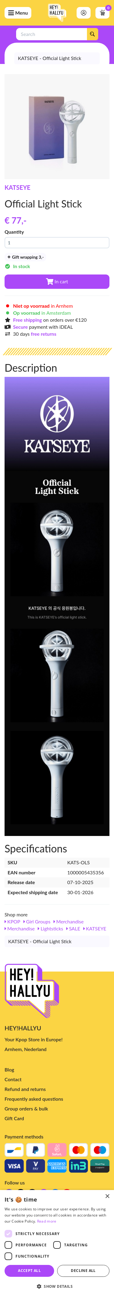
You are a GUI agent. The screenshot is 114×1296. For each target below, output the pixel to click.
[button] (57, 1286)
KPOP (12, 921)
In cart (57, 281)
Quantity (14, 232)
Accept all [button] (29, 1270)
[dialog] (57, 1243)
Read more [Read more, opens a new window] (47, 1221)
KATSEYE (17, 187)
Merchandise (69, 921)
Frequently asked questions (34, 1099)
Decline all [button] (83, 1270)
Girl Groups (36, 921)
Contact (13, 1079)
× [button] (107, 1196)
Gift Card (14, 1118)
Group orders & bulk (26, 1108)
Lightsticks (50, 928)
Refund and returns (25, 1089)
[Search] (92, 34)
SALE (73, 928)
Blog (9, 1069)
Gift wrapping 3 (25, 257)
